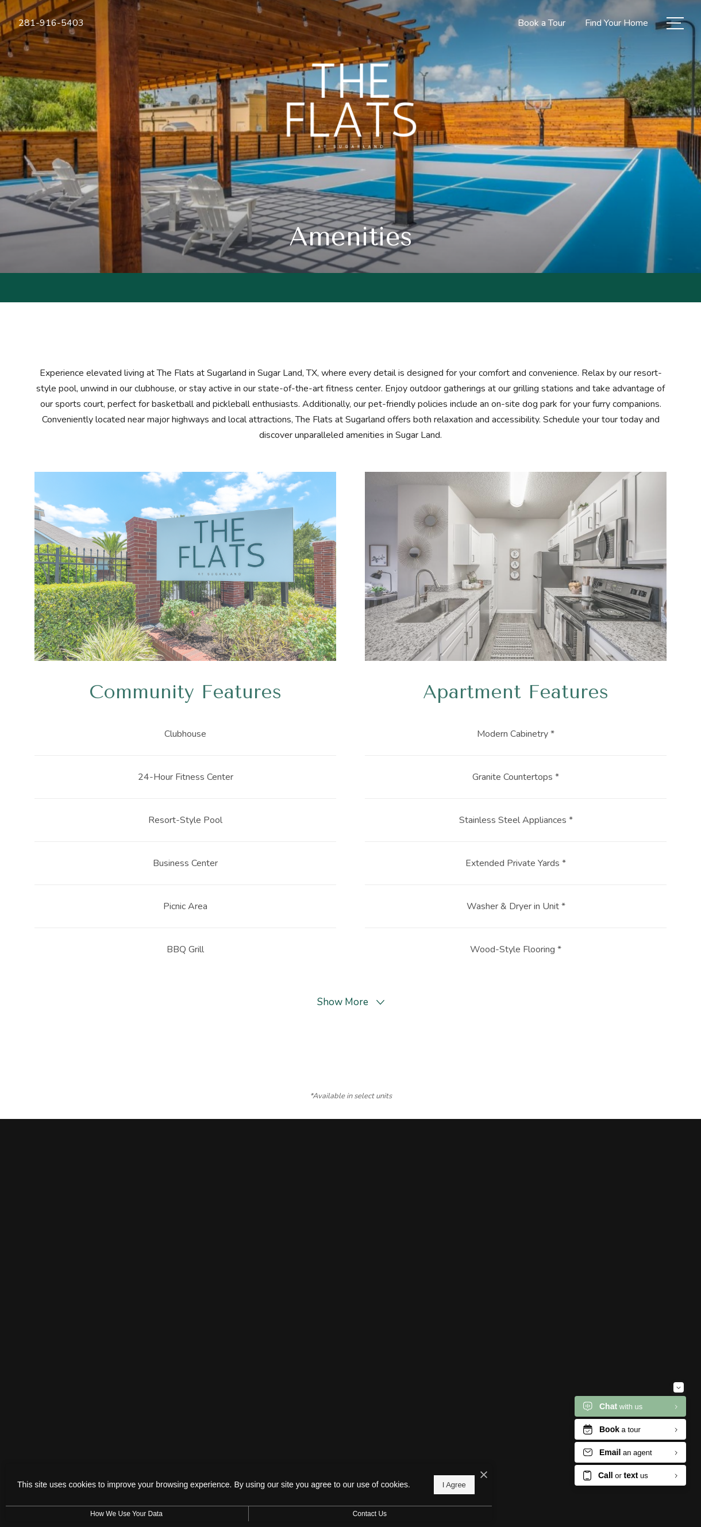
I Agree (370, 1481)
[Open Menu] (675, 23)
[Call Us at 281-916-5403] (51, 23)
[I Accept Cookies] (399, 1469)
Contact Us (306, 1514)
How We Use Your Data (106, 1514)
